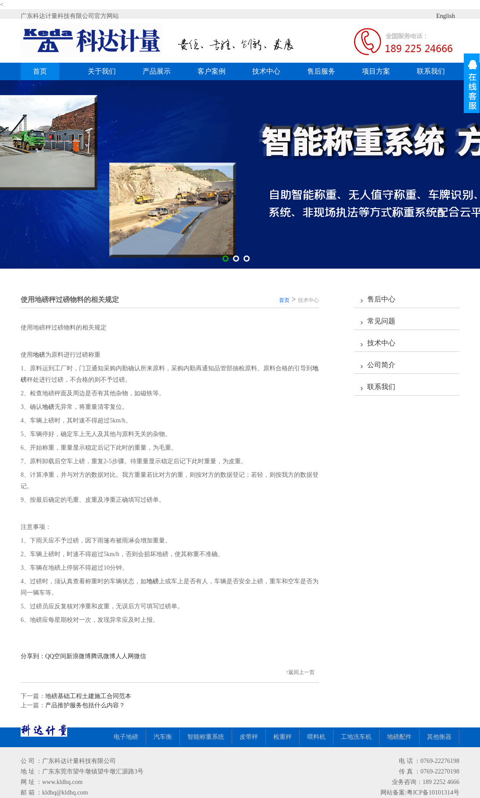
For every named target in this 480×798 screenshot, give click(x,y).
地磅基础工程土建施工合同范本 (88, 696)
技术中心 (266, 71)
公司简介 (381, 365)
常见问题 (381, 321)
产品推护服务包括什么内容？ (85, 705)
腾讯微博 (103, 656)
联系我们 (431, 71)
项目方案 (376, 71)
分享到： (33, 656)
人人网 (124, 656)
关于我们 (102, 71)
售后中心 (381, 299)
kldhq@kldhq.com (65, 792)
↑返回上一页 (300, 672)
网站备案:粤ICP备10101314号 (419, 792)
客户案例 (214, 71)
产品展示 (160, 71)
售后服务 (321, 71)
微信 (140, 656)
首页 (40, 71)
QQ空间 (55, 656)
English (438, 15)
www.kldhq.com (62, 782)
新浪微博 (78, 656)
